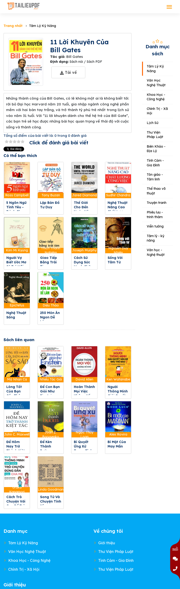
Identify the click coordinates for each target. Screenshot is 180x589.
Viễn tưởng (155, 226)
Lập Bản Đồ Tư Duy (50, 205)
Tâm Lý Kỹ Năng (155, 68)
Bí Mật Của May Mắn (117, 444)
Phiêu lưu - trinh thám (155, 214)
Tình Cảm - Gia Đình (155, 162)
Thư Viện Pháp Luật (155, 134)
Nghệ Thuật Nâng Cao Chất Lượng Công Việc (118, 209)
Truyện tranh (156, 203)
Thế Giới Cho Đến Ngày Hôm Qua (83, 209)
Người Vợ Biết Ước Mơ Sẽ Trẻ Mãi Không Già (16, 264)
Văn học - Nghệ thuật (156, 252)
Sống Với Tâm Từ (115, 260)
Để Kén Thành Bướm (46, 446)
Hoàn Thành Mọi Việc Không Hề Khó (84, 393)
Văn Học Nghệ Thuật (156, 82)
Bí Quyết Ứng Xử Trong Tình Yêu (83, 448)
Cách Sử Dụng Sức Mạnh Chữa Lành (83, 264)
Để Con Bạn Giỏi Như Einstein (50, 391)
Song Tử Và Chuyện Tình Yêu (50, 501)
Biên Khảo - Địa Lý (156, 148)
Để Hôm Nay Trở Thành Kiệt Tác (15, 448)
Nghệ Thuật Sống (16, 315)
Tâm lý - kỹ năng (155, 238)
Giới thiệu (106, 543)
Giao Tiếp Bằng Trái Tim (48, 262)
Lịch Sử (152, 123)
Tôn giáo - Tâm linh (155, 176)
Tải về (68, 72)
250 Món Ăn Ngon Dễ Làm (50, 317)
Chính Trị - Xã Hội (157, 111)
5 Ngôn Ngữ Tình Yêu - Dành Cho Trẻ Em (16, 209)
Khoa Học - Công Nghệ (156, 97)
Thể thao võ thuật (156, 190)
